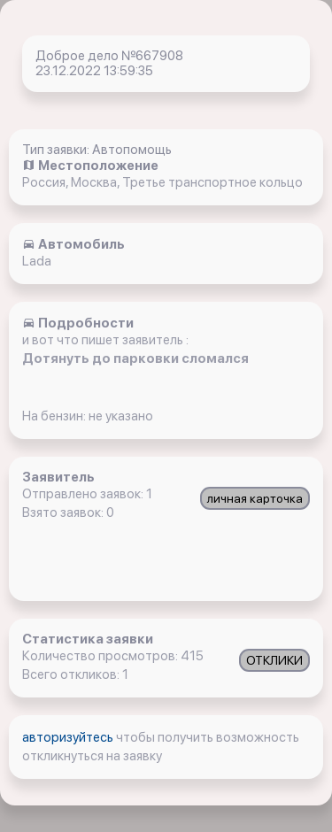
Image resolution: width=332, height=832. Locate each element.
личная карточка (255, 498)
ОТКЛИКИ (274, 660)
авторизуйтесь (69, 737)
